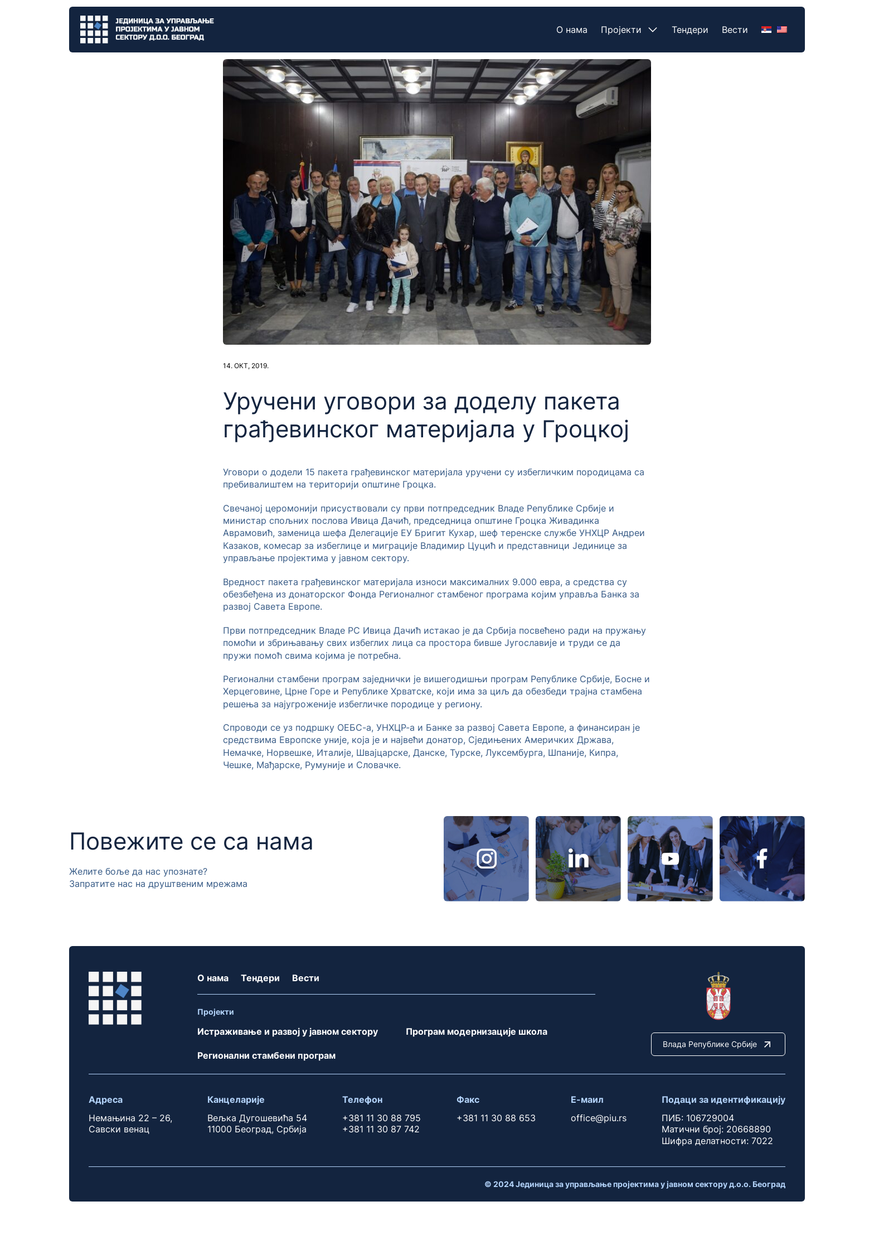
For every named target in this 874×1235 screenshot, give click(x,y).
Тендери (690, 29)
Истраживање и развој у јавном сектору (287, 1031)
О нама (571, 29)
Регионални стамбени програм (266, 1055)
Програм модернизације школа (476, 1031)
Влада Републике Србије (718, 1044)
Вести (735, 29)
